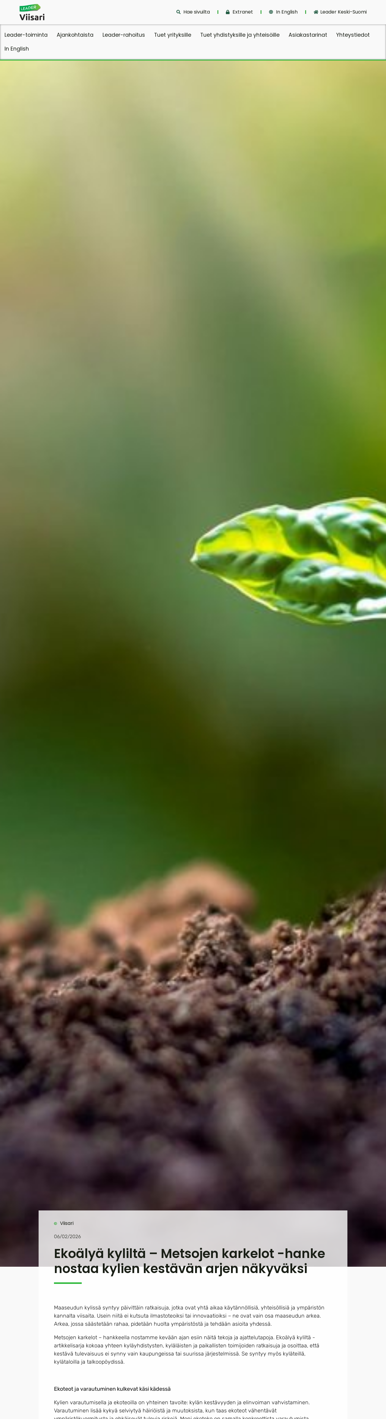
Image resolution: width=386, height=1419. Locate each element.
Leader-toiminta (26, 35)
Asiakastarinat (308, 35)
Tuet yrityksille (172, 35)
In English (17, 48)
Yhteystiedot (353, 35)
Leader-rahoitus (124, 35)
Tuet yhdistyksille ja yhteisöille (240, 35)
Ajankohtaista (75, 35)
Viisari (67, 1223)
